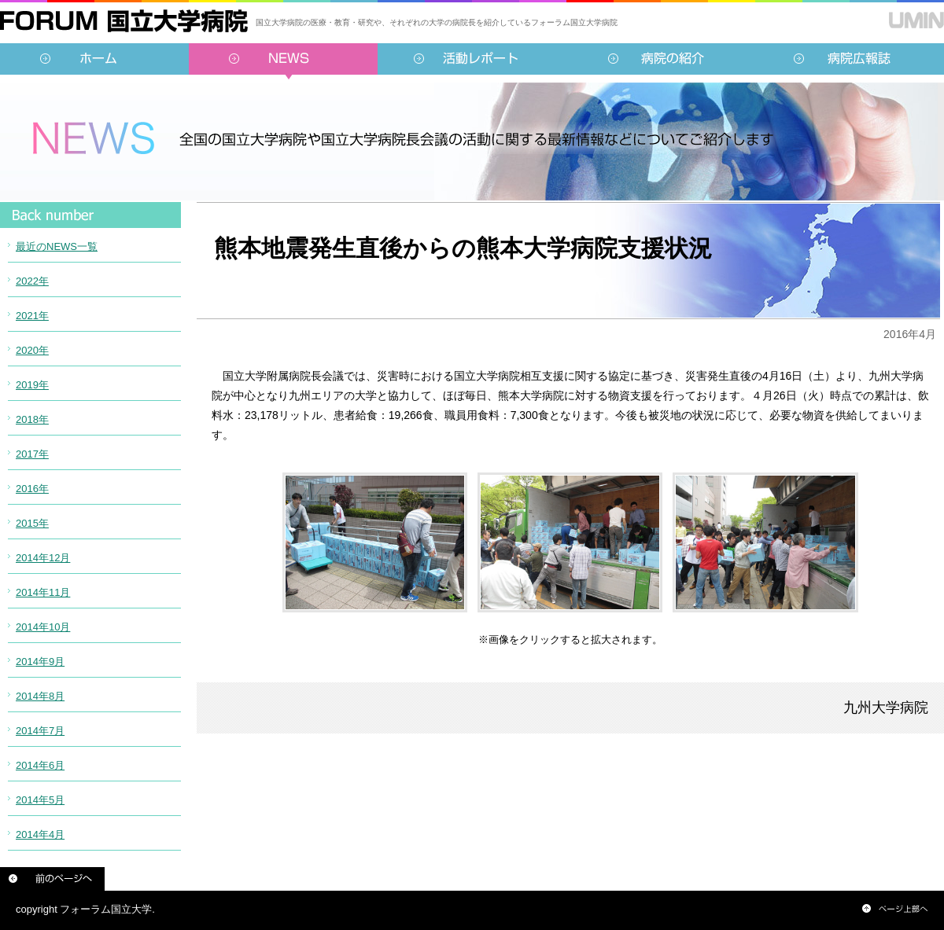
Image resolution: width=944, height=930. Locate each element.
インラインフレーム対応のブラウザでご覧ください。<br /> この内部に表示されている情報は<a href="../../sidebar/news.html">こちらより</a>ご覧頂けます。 (90, 546)
